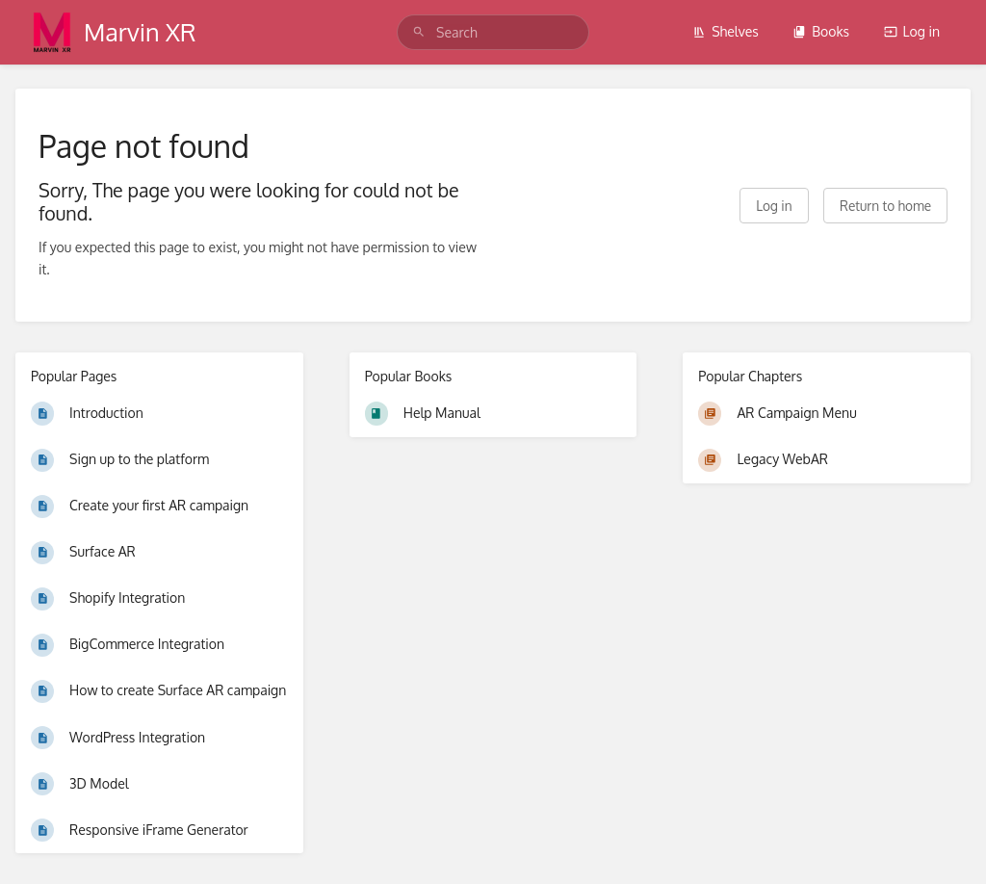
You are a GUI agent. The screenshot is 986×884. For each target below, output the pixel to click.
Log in (912, 31)
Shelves (725, 31)
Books (820, 31)
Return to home (885, 205)
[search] (493, 32)
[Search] (419, 32)
